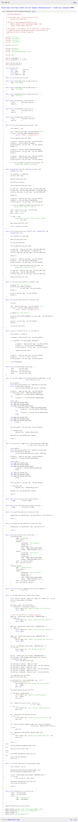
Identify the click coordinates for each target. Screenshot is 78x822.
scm (12, 7)
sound (56, 7)
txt (71, 819)
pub (8, 7)
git (26, 7)
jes (29, 7)
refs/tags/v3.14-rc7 (44, 7)
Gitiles (9, 819)
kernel (4, 7)
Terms (18, 819)
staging (34, 7)
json (75, 819)
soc (60, 7)
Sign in (74, 2)
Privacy (13, 819)
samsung (66, 7)
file (33, 11)
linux (16, 7)
